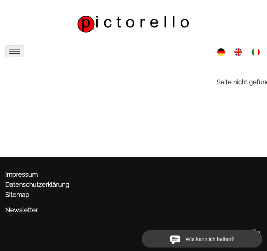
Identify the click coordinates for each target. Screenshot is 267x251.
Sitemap (17, 194)
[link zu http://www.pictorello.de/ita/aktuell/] (256, 51)
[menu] (14, 51)
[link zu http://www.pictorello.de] (133, 21)
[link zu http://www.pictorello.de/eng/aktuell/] (238, 51)
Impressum (21, 174)
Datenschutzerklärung (37, 184)
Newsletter (21, 210)
